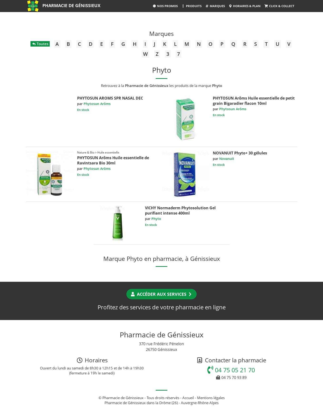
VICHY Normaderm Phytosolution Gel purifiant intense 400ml (180, 210)
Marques (215, 6)
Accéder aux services (161, 294)
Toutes (40, 43)
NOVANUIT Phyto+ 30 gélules (240, 153)
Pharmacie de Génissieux (71, 5)
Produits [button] (191, 6)
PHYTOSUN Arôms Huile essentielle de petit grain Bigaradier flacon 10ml (254, 101)
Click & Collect (279, 6)
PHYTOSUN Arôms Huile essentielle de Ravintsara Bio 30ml (113, 160)
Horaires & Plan (245, 6)
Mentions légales (211, 397)
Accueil (188, 397)
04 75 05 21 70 (231, 370)
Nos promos (165, 6)
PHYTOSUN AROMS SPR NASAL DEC (110, 98)
